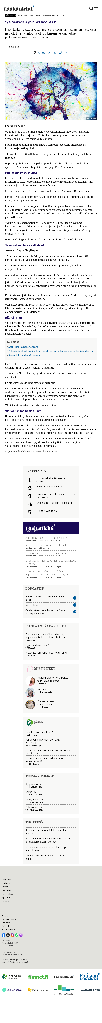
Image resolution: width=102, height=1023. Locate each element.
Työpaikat (6, 897)
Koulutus (5, 901)
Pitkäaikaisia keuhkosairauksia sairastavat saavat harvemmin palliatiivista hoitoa (50, 351)
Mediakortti (6, 883)
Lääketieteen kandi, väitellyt (23, 346)
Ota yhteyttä (7, 879)
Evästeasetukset (9, 929)
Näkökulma (11, 15)
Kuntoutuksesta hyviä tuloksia (24, 355)
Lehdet (5, 887)
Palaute (5, 916)
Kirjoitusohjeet (8, 894)
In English (5, 926)
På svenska (6, 923)
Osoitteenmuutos (9, 919)
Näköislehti (6, 890)
